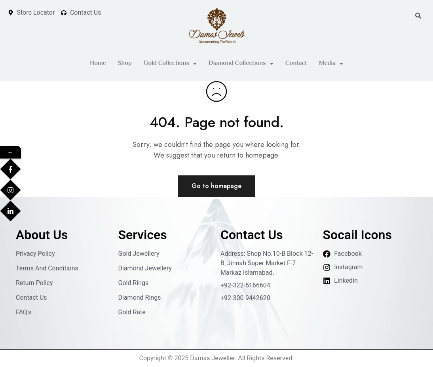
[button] (170, 64)
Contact (296, 63)
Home (98, 63)
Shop (125, 63)
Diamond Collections (241, 63)
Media (331, 63)
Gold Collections (170, 63)
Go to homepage (216, 185)
